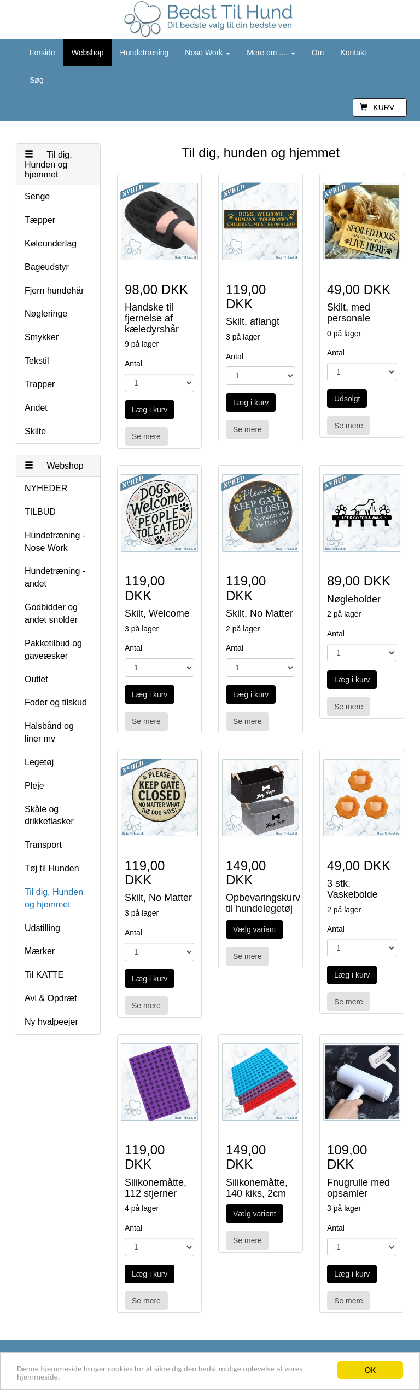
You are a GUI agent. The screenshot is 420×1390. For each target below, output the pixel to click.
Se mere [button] (146, 436)
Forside (42, 52)
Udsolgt (347, 398)
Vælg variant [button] (254, 929)
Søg (37, 80)
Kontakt (353, 52)
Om (318, 52)
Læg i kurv (149, 409)
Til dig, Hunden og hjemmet (48, 164)
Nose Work (207, 52)
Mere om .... (271, 52)
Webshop (88, 52)
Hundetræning (144, 52)
